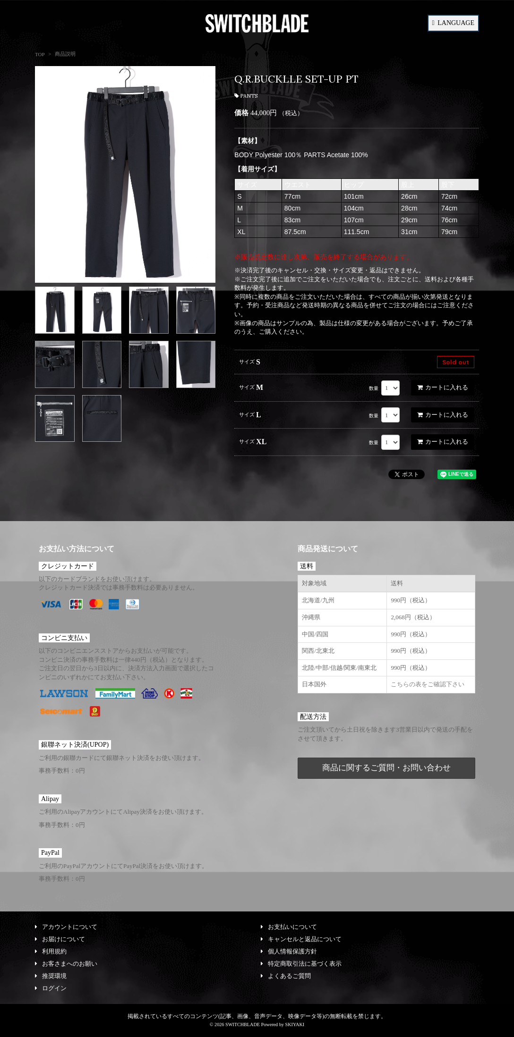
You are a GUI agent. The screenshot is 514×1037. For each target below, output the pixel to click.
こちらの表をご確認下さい (427, 684)
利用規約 (51, 951)
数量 (373, 388)
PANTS (245, 96)
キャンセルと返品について (301, 939)
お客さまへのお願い (66, 963)
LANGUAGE (453, 22)
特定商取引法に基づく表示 (301, 963)
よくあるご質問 (286, 975)
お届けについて (60, 939)
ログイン (51, 988)
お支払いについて (289, 926)
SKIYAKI (294, 1024)
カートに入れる (442, 387)
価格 (241, 113)
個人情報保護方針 (289, 951)
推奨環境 (51, 975)
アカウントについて (66, 926)
